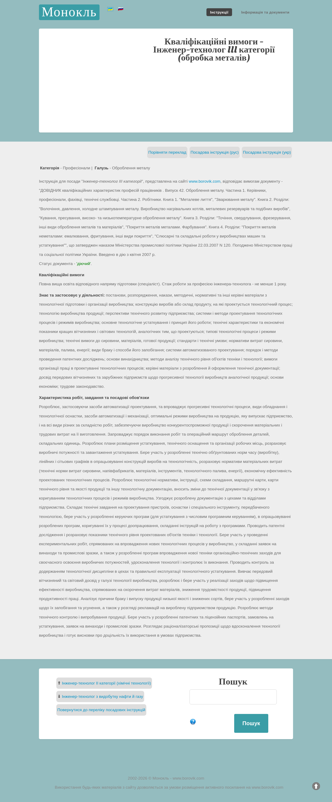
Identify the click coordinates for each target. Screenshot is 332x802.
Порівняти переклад (167, 152)
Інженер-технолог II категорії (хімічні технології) (106, 683)
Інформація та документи (265, 12)
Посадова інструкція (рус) (215, 152)
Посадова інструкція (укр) (267, 152)
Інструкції (219, 12)
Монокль (69, 12)
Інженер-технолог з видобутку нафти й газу (102, 696)
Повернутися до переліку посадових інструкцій (101, 710)
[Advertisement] (166, 96)
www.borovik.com (204, 181)
